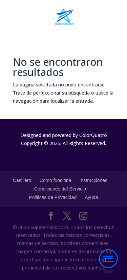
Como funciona (55, 180)
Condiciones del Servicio (60, 189)
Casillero (22, 180)
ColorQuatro (93, 135)
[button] (108, 258)
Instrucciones (93, 180)
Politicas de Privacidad (53, 197)
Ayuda (91, 197)
